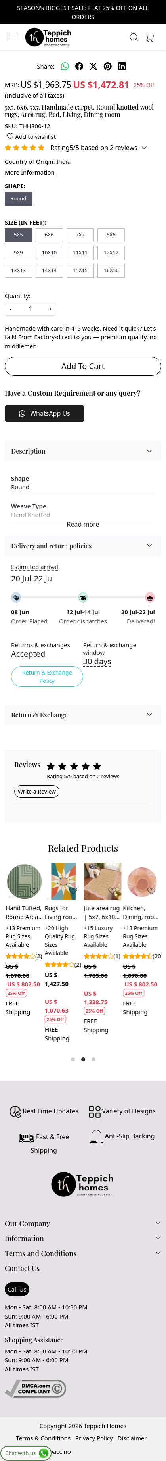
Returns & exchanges (40, 645)
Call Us (17, 1289)
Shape (20, 478)
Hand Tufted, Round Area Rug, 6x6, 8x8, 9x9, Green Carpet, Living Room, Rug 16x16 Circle (24, 912)
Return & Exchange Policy (47, 676)
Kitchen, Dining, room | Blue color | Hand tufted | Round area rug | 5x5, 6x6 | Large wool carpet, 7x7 (141, 912)
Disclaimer (132, 1438)
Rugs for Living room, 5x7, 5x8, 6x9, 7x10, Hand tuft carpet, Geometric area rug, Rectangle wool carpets (62, 912)
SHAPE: (15, 186)
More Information (30, 172)
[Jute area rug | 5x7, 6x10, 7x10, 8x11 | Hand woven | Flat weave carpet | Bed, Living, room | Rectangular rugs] (103, 881)
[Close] (156, 9)
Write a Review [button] (37, 791)
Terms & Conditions (43, 1438)
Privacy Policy (94, 1438)
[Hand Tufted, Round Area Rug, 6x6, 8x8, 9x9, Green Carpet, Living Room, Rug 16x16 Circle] (24, 881)
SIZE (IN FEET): (25, 222)
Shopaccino (55, 1451)
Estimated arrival (34, 567)
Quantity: (18, 296)
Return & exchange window (109, 648)
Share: (45, 66)
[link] (133, 37)
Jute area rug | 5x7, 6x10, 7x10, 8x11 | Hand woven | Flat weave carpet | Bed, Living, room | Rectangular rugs (102, 912)
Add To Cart (83, 366)
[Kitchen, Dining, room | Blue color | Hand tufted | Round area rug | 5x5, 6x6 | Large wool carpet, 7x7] (141, 881)
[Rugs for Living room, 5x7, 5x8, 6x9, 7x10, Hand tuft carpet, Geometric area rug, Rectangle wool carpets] (63, 881)
